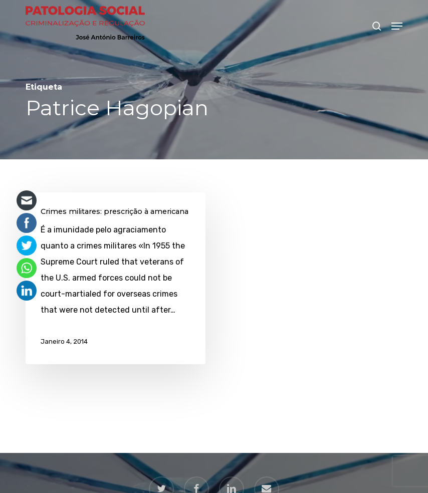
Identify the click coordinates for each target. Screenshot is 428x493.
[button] (396, 26)
